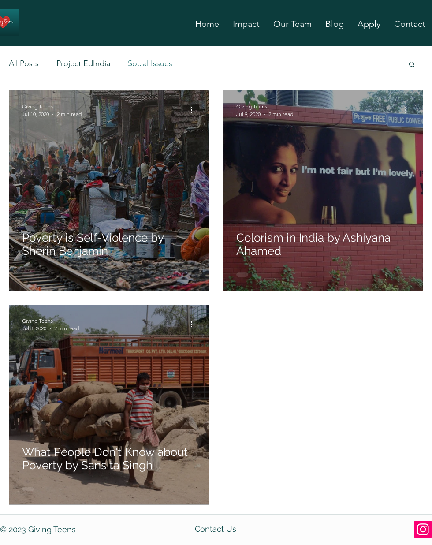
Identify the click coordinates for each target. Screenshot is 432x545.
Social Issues (150, 63)
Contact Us (215, 529)
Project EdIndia (83, 63)
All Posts (24, 63)
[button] (412, 65)
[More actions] (194, 110)
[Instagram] (423, 529)
